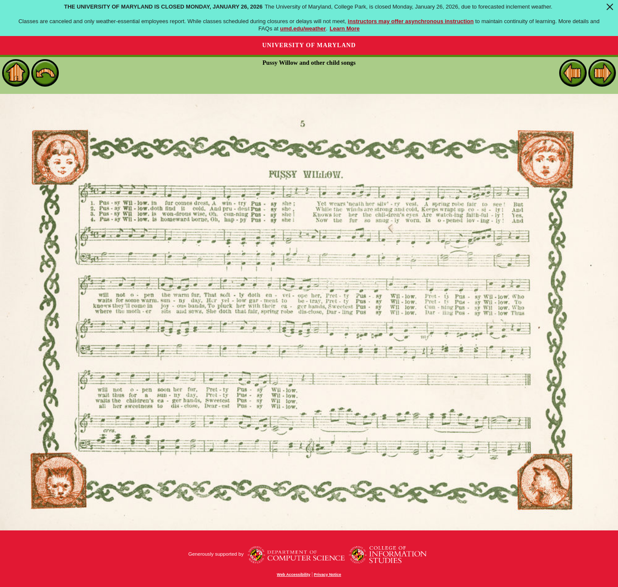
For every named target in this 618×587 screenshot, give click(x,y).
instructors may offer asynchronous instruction (410, 21)
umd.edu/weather (303, 28)
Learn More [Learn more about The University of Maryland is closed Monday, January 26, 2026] (345, 28)
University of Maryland (309, 45)
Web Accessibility (293, 574)
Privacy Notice (327, 574)
